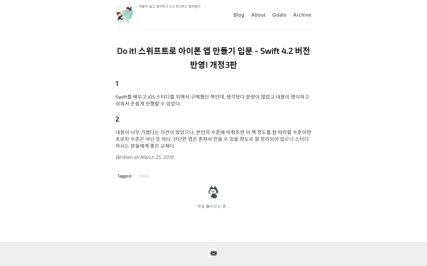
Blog (239, 15)
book (144, 175)
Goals (279, 15)
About (258, 15)
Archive (302, 15)
